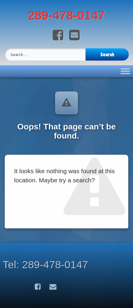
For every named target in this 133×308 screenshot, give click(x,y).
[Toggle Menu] (125, 68)
